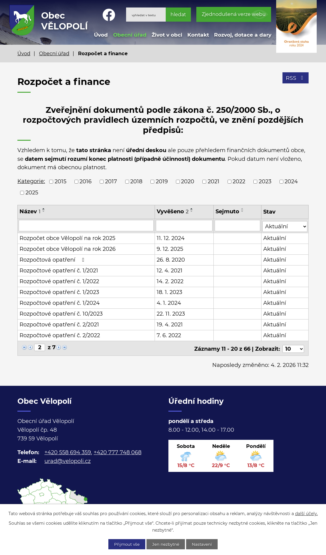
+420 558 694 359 (67, 450)
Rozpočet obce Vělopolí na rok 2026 (68, 248)
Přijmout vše (125, 544)
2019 (162, 181)
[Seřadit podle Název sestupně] (44, 211)
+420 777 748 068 (117, 450)
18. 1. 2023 (169, 291)
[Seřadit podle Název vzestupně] (44, 209)
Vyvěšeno (173, 211)
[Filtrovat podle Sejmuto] (237, 225)
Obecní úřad (129, 35)
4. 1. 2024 (169, 302)
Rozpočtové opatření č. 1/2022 (59, 281)
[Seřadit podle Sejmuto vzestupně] (242, 209)
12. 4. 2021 (170, 270)
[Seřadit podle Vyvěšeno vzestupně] (192, 209)
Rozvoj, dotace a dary (242, 35)
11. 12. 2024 (171, 237)
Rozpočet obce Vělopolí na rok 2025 (67, 237)
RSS (295, 78)
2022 (239, 181)
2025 (32, 192)
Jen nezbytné (166, 544)
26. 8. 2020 (171, 259)
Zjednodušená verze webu (234, 14)
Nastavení (204, 544)
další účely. (306, 513)
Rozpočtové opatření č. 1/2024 (60, 302)
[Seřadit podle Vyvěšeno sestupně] (192, 211)
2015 (60, 181)
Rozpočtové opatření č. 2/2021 (59, 324)
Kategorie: (31, 181)
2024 (291, 181)
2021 (213, 181)
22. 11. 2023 (171, 313)
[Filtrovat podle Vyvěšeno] (184, 225)
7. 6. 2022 (169, 335)
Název (30, 211)
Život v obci (167, 35)
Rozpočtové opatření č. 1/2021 (59, 270)
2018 (136, 181)
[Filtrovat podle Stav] (285, 225)
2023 (265, 181)
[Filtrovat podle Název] (86, 225)
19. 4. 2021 (170, 324)
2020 (187, 181)
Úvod (101, 35)
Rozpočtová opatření (53, 259)
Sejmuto (227, 211)
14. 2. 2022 (170, 281)
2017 (111, 181)
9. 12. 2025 (170, 248)
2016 (86, 181)
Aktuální (275, 237)
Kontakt (198, 35)
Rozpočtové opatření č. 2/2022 (60, 335)
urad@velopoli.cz (67, 459)
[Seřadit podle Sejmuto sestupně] (242, 211)
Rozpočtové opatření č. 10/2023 (61, 313)
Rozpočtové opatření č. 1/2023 (59, 291)
